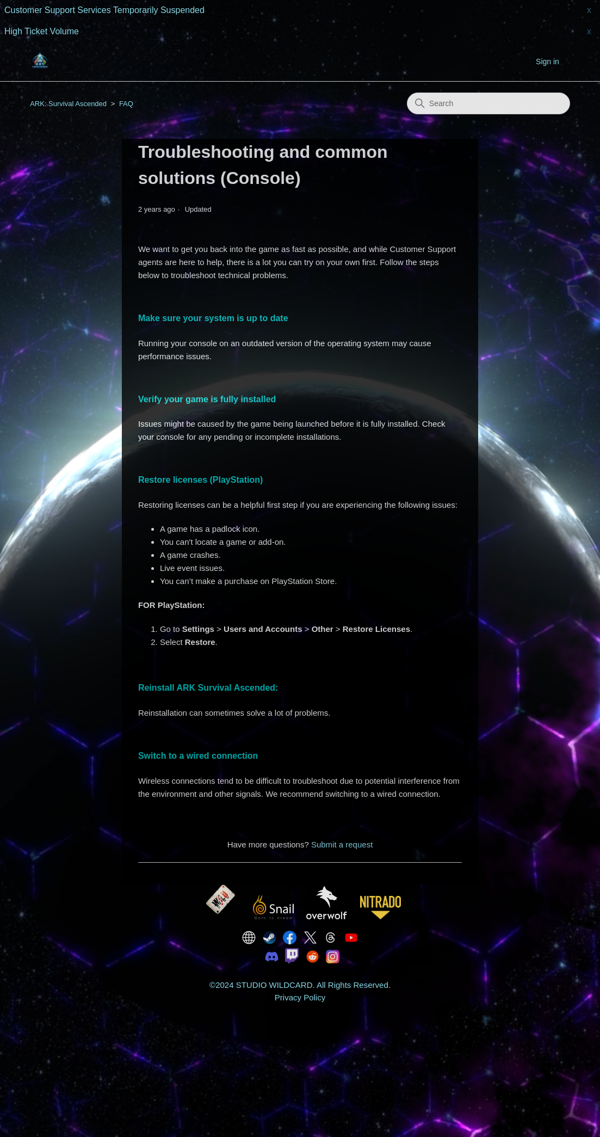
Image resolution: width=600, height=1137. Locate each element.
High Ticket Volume (41, 31)
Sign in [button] (547, 61)
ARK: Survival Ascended (68, 104)
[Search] (488, 103)
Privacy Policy (300, 997)
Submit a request (342, 844)
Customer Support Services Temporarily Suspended (104, 10)
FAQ (126, 104)
